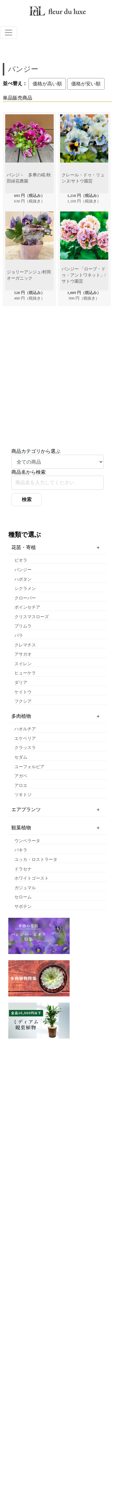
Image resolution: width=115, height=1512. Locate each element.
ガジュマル (25, 888)
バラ (18, 635)
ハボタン (23, 579)
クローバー (25, 598)
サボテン (23, 906)
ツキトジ (23, 794)
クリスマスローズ (31, 617)
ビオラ (20, 560)
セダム (20, 757)
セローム (23, 897)
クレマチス (25, 645)
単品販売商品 (17, 97)
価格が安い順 (86, 83)
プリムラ (23, 626)
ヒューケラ (25, 673)
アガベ (20, 776)
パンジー (23, 569)
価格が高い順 (47, 83)
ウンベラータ (27, 840)
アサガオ (23, 654)
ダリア (20, 682)
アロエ (20, 785)
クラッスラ (25, 747)
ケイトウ (23, 692)
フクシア (23, 701)
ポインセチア (27, 607)
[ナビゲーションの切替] (8, 32)
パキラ (20, 850)
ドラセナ (23, 869)
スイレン (23, 664)
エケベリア (25, 738)
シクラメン (25, 588)
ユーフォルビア (29, 766)
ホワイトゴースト (31, 878)
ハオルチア (25, 729)
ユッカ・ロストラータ (35, 859)
